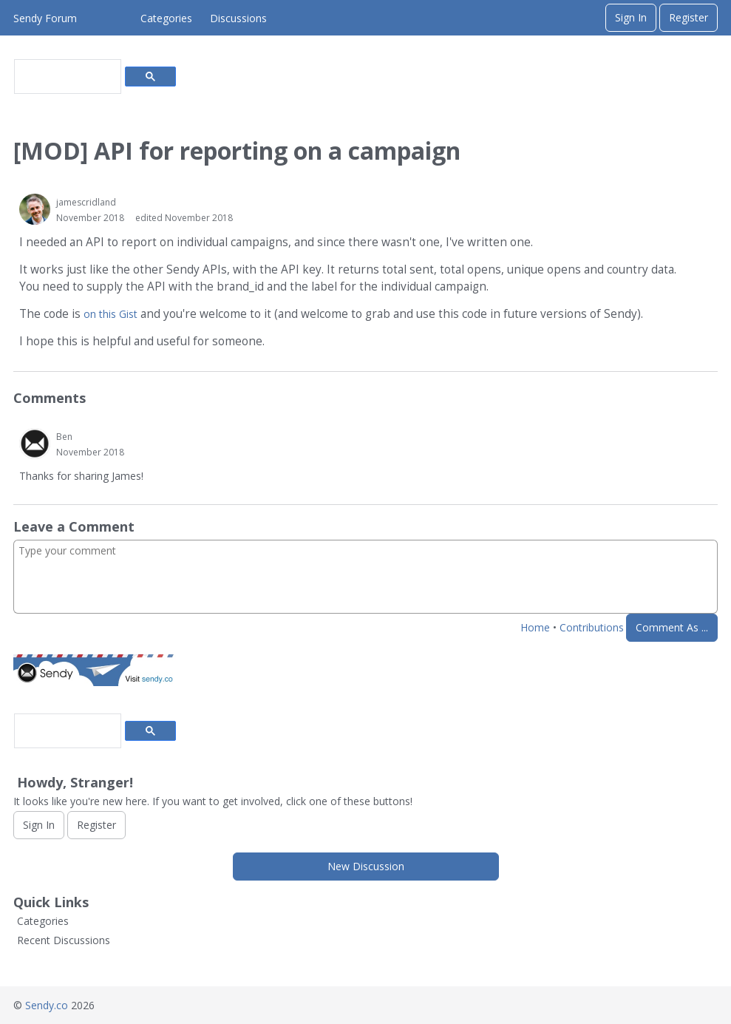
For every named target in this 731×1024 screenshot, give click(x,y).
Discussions (238, 18)
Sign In (631, 17)
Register (688, 17)
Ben (64, 436)
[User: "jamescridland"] (34, 209)
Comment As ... (672, 627)
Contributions (592, 627)
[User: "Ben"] (34, 443)
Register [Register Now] (96, 825)
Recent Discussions (63, 940)
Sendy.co (46, 1005)
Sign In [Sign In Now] (39, 825)
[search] (66, 77)
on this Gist (110, 314)
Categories (166, 18)
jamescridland (86, 202)
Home (535, 627)
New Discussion (365, 866)
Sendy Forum (45, 18)
